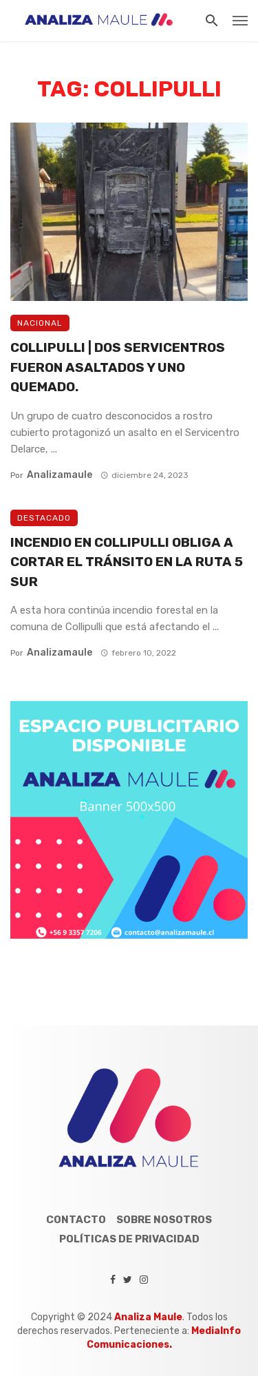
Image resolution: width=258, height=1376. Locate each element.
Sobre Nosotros (164, 1219)
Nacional (40, 323)
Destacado (44, 518)
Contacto (76, 1219)
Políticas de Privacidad (129, 1239)
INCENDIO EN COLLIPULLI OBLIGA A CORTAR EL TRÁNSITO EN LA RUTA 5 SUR (126, 562)
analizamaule (59, 475)
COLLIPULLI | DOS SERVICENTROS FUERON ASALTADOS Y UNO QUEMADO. (117, 367)
